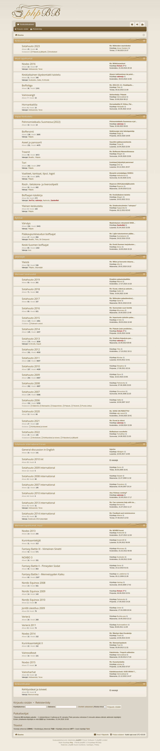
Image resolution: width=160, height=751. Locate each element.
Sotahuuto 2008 (31, 383)
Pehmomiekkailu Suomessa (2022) (41, 122)
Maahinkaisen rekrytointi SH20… (122, 223)
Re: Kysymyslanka (117, 662)
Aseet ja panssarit (32, 142)
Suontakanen (122, 236)
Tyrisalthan (121, 434)
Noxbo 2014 (28, 633)
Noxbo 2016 (28, 64)
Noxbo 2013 (28, 531)
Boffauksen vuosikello (118, 432)
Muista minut (100, 707)
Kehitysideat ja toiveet (38, 426)
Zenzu (119, 247)
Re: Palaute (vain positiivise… (121, 329)
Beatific (31, 157)
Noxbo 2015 (28, 662)
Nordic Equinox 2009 (33, 591)
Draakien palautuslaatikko (120, 279)
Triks (118, 87)
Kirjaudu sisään (22, 29)
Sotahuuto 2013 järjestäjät (37, 519)
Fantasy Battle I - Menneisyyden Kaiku (43, 574)
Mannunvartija (33, 694)
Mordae (119, 357)
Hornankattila (29, 104)
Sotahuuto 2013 (31, 338)
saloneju (120, 76)
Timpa (119, 144)
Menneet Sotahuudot (25, 274)
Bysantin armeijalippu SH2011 (121, 173)
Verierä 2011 (29, 625)
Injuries (112, 449)
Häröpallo (120, 106)
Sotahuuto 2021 (31, 421)
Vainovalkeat (121, 97)
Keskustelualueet (27, 24)
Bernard (120, 505)
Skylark (119, 476)
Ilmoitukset (52, 52)
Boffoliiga (27, 85)
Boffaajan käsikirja (32, 195)
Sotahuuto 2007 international (38, 484)
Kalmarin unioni (36, 323)
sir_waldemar (122, 574)
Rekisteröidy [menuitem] (143, 25)
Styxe (119, 374)
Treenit (26, 152)
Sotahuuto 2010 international (38, 493)
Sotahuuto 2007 (31, 391)
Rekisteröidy (37, 29)
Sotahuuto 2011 (31, 358)
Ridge (119, 133)
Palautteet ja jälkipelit (69, 438)
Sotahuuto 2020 (31, 411)
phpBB (78, 740)
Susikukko (32, 80)
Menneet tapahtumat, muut (28, 525)
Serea (119, 565)
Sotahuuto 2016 (31, 308)
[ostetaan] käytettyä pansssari (121, 162)
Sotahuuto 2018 (31, 289)
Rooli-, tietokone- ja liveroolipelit (40, 184)
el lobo (119, 320)
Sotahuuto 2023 (31, 46)
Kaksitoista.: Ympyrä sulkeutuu (122, 652)
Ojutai (119, 300)
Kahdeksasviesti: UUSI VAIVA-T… (123, 672)
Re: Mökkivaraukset (117, 63)
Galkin (119, 291)
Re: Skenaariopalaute (118, 643)
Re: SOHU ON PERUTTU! (119, 411)
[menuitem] (132, 24)
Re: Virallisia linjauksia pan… (121, 338)
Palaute (66, 406)
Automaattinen (122, 625)
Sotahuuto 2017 (31, 298)
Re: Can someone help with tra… (123, 502)
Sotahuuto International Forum (30, 444)
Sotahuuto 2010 (31, 366)
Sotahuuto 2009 (31, 374)
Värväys (26, 223)
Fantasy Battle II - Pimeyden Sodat (41, 566)
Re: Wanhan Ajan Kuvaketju (121, 633)
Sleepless (120, 366)
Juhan (119, 608)
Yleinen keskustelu (32, 206)
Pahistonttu (121, 383)
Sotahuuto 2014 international (38, 513)
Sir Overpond (44, 239)
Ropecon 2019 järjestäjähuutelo (122, 184)
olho (118, 264)
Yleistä (25, 262)
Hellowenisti (32, 69)
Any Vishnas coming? (118, 493)
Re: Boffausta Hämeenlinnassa (122, 151)
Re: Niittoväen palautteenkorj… (122, 298)
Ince (29, 250)
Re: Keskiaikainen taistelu (120, 195)
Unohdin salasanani (85, 707)
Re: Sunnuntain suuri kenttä (121, 308)
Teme (40, 69)
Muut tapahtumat (23, 58)
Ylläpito (30, 137)
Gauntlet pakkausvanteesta (120, 142)
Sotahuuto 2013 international (38, 502)
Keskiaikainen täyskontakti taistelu (41, 74)
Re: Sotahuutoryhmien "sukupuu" (123, 205)
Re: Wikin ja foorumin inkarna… (122, 262)
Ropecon (120, 186)
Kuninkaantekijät (31, 540)
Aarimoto (46, 200)
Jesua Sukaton (122, 48)
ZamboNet (55, 200)
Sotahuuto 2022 (31, 432)
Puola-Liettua (86, 406)
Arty (71, 742)
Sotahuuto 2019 (31, 279)
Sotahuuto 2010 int (32, 459)
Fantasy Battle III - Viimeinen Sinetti (41, 549)
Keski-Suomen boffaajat (35, 245)
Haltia (119, 400)
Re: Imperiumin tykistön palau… (122, 317)
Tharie (119, 635)
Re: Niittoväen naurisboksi (120, 46)
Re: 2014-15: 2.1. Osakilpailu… (122, 85)
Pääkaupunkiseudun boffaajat (39, 234)
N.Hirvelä (45, 80)
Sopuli (38, 344)
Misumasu (120, 310)
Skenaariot (44, 406)
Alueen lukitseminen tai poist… (122, 74)
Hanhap (120, 582)
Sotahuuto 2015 (31, 318)
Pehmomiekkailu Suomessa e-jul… (123, 121)
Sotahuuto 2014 (31, 329)
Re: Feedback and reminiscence (122, 513)
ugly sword (121, 413)
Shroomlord (121, 391)
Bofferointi (28, 131)
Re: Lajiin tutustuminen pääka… (122, 234)
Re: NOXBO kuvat (117, 530)
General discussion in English (38, 449)
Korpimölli (120, 540)
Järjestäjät (20, 256)
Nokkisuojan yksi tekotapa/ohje (122, 131)
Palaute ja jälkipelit (38, 52)
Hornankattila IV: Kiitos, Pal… (121, 104)
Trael (119, 645)
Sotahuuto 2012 (31, 349)
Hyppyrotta (121, 208)
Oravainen (121, 484)
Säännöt (35, 406)
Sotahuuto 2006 (31, 400)
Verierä (26, 616)
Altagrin (119, 154)
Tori (24, 162)
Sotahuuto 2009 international (38, 467)
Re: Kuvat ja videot (117, 420)
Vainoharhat (29, 672)
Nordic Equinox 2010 (33, 599)
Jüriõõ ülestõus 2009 (33, 608)
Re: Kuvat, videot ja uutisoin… (122, 289)
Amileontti (120, 533)
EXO (118, 165)
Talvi (88, 729)
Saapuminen (56, 406)
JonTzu (31, 200)
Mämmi (119, 281)
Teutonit (75, 406)
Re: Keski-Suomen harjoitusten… (123, 244)
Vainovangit (28, 95)
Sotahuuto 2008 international (38, 476)
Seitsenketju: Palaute (118, 94)
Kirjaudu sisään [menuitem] (138, 25)
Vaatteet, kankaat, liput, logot (38, 173)
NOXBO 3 (27, 557)
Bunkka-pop (121, 616)
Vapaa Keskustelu (23, 116)
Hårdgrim (120, 452)
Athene (119, 515)
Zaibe (39, 80)
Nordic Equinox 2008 (33, 582)
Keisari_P (120, 66)
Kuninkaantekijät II (32, 643)
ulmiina (119, 664)
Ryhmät (19, 217)
